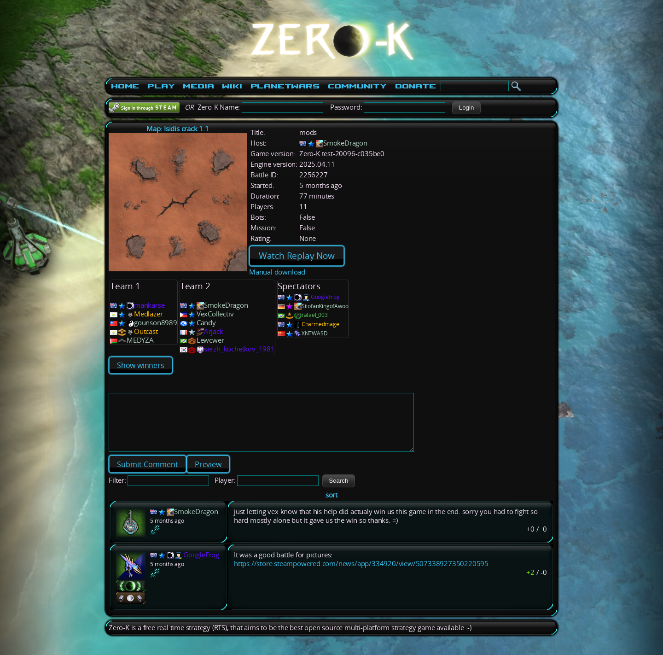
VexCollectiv (215, 314)
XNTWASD (315, 333)
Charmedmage (320, 324)
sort (331, 506)
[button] (466, 107)
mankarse (149, 305)
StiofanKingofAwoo (325, 306)
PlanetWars (285, 86)
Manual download (277, 272)
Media (198, 86)
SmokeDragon (345, 143)
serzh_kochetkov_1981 (239, 349)
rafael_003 (315, 315)
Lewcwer (210, 340)
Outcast (146, 331)
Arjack (213, 331)
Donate (415, 86)
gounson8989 (155, 322)
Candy (206, 322)
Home (125, 86)
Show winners (140, 365)
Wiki (232, 86)
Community (357, 86)
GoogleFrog (325, 297)
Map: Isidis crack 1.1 (177, 128)
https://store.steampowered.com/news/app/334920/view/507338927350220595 (361, 574)
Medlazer (148, 314)
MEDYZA (140, 340)
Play (160, 86)
